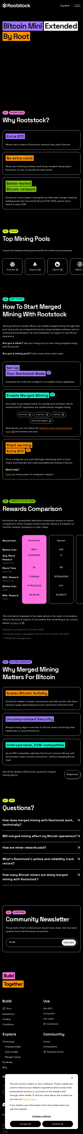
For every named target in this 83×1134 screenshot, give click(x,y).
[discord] (4, 1104)
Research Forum (53, 1052)
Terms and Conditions (30, 1114)
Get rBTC (48, 1008)
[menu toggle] (77, 6)
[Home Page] (16, 5)
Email (8, 474)
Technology (8, 1041)
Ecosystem (49, 1013)
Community (53, 1034)
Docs (6, 1008)
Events (46, 1041)
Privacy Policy (9, 1114)
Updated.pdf (34, 1091)
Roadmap (7, 1062)
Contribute (8, 1024)
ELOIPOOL (40, 414)
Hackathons (8, 1014)
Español (64, 5)
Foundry (12, 269)
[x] (14, 1104)
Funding (6, 1019)
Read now (72, 774)
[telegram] (24, 1104)
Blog (4, 1067)
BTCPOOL (23, 414)
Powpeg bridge (13, 1046)
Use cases (48, 1018)
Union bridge (11, 1052)
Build (7, 1001)
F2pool (57, 269)
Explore (9, 1034)
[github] (34, 1104)
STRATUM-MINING (40, 421)
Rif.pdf (53, 1091)
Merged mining (12, 1057)
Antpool (35, 269)
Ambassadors (50, 1046)
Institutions (50, 1024)
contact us (15, 623)
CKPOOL (57, 414)
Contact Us (28, 1076)
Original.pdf (12, 1091)
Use (46, 1001)
